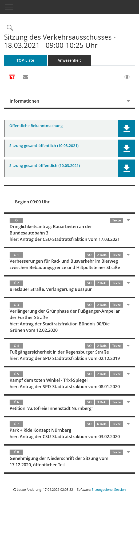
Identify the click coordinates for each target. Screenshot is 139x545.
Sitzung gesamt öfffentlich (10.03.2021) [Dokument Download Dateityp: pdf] (44, 166)
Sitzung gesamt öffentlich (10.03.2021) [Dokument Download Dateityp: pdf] (43, 146)
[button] (126, 128)
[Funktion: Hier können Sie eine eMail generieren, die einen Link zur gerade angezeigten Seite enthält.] (25, 77)
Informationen (24, 101)
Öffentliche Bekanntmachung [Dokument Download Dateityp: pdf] (36, 126)
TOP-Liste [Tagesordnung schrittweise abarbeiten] (25, 60)
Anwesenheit (69, 60)
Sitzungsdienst (109, 489)
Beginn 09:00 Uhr (32, 202)
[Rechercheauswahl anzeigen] (8, 28)
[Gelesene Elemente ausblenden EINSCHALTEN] (127, 77)
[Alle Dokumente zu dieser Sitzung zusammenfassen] (12, 77)
